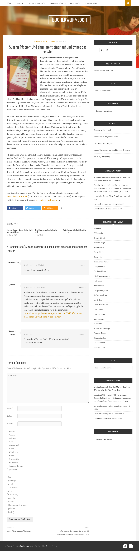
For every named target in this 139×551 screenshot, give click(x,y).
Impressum (75, 3)
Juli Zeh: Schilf (118, 204)
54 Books (97, 228)
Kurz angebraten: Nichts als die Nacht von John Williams (20, 230)
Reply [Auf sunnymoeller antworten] (82, 265)
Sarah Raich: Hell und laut (111, 209)
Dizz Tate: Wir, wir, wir (103, 143)
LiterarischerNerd (101, 304)
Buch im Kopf (99, 242)
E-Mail (10, 416)
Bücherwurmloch (27, 546)
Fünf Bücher (99, 285)
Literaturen (98, 309)
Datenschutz (91, 3)
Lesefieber (98, 300)
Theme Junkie (51, 546)
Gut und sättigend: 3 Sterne (42, 42)
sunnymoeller (13, 262)
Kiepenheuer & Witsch (17, 196)
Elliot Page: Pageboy (102, 156)
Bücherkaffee (99, 247)
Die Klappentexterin (102, 276)
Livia (96, 209)
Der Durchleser (100, 271)
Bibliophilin (98, 233)
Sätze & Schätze (100, 338)
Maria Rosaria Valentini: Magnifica (74, 229)
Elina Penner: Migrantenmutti (106, 136)
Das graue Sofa (100, 266)
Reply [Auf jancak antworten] (82, 288)
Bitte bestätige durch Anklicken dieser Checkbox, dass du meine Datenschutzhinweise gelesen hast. (13, 495)
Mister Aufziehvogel (102, 328)
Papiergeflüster (100, 333)
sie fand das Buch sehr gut (47, 200)
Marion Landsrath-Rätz (103, 177)
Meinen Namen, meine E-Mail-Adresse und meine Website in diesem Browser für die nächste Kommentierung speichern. (14, 450)
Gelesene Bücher (58, 3)
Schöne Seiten (99, 342)
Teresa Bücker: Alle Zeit (103, 70)
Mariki (20, 3)
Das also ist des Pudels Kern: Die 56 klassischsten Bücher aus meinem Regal (73, 533)
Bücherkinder (99, 252)
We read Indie (99, 347)
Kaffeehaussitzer (100, 295)
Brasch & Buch (100, 238)
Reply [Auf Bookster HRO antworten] (82, 334)
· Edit (42, 265)
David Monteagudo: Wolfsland (19, 531)
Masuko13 (98, 323)
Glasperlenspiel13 (101, 290)
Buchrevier (98, 257)
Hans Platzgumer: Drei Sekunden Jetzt (46, 230)
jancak (12, 284)
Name (10, 408)
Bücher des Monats (36, 3)
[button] (15, 208)
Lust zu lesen (99, 319)
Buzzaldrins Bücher (101, 262)
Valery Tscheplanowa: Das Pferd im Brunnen (112, 150)
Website (10, 423)
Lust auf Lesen (99, 314)
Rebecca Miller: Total (102, 130)
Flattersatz (98, 281)
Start (9, 3)
